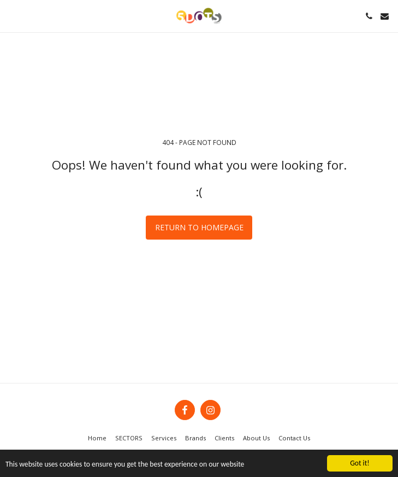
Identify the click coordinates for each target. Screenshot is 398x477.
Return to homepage (199, 227)
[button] (12, 15)
